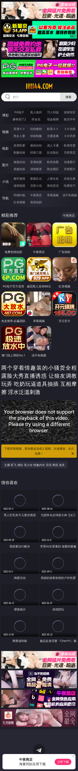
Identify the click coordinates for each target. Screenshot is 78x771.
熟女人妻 (19, 136)
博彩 (5, 115)
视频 (5, 132)
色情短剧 (36, 202)
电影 (5, 148)
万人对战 (53, 112)
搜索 (68, 97)
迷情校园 (19, 186)
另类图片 (70, 169)
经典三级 (36, 152)
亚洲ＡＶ (19, 129)
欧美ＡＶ (53, 129)
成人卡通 (53, 145)
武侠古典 (70, 178)
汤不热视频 (69, 195)
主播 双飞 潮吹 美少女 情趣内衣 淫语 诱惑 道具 (34, 465)
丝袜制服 (36, 136)
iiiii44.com (39, 86)
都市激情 (19, 178)
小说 (5, 181)
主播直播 (53, 136)
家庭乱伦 (36, 178)
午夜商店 (36, 195)
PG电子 (19, 112)
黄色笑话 (53, 186)
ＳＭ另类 (70, 136)
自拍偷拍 (36, 129)
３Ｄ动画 (70, 129)
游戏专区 (70, 112)
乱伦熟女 (53, 152)
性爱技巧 (70, 186)
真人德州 (36, 112)
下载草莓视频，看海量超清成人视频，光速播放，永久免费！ (39, 451)
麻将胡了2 (19, 119)
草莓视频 (53, 195)
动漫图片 (70, 162)
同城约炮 (19, 195)
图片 (5, 165)
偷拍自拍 (36, 145)
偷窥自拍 (19, 162)
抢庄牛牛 (70, 119)
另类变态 (70, 152)
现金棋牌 (53, 119)
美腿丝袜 (19, 169)
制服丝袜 (19, 152)
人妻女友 (53, 178)
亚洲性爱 (19, 145)
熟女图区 (53, 169)
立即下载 (63, 762)
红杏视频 (19, 202)
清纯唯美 (36, 169)
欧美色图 (53, 162)
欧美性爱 (70, 145)
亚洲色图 (36, 162)
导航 (5, 198)
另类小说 (36, 186)
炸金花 (36, 119)
